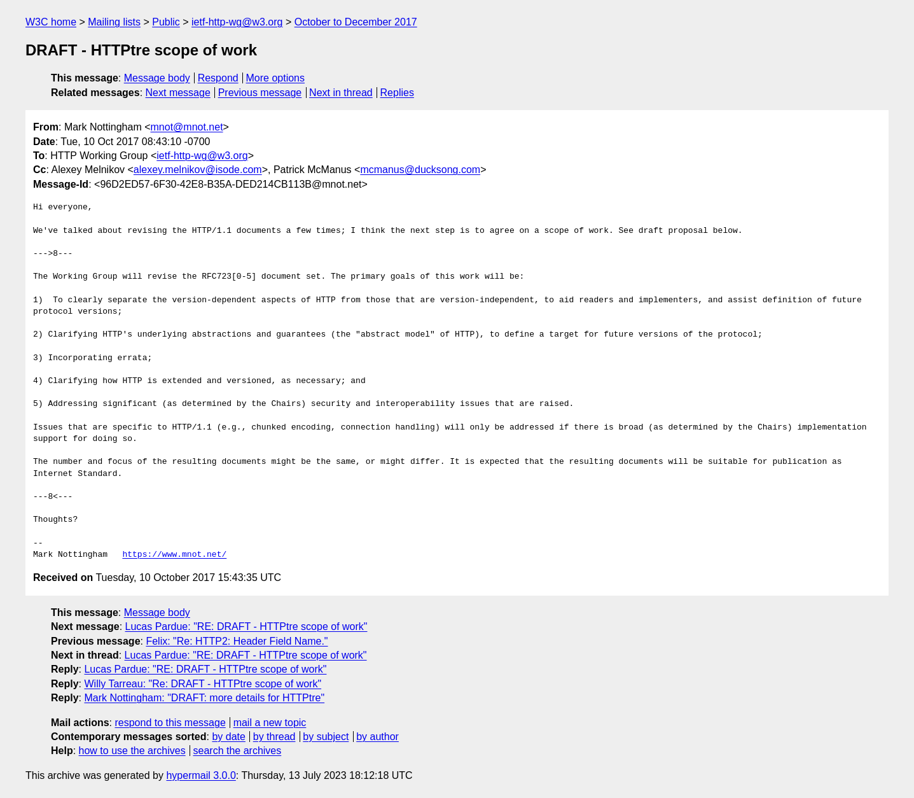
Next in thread (341, 92)
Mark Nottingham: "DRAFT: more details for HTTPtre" (204, 697)
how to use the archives (132, 750)
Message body (157, 78)
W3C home (50, 22)
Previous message (260, 92)
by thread (274, 736)
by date (228, 736)
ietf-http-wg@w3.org (236, 22)
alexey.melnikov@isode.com (198, 169)
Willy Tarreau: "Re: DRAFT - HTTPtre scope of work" (202, 683)
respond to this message (169, 722)
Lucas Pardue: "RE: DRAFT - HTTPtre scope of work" (246, 626)
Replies (397, 92)
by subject (326, 736)
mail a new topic (270, 722)
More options (275, 78)
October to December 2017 (355, 22)
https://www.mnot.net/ (174, 555)
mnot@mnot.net (187, 127)
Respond (218, 78)
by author (377, 736)
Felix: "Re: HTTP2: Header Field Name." (237, 641)
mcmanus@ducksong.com (420, 169)
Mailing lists (114, 22)
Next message (178, 92)
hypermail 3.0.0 (200, 775)
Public (166, 22)
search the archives (237, 750)
